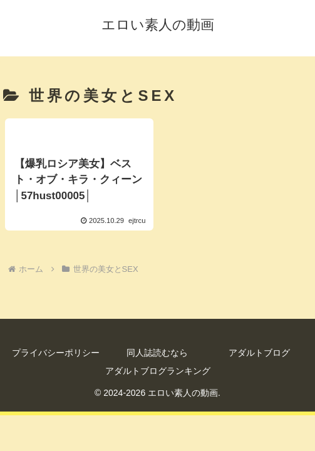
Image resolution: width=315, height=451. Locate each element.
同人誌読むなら (157, 353)
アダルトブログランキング (157, 371)
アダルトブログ (259, 353)
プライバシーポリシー (56, 353)
